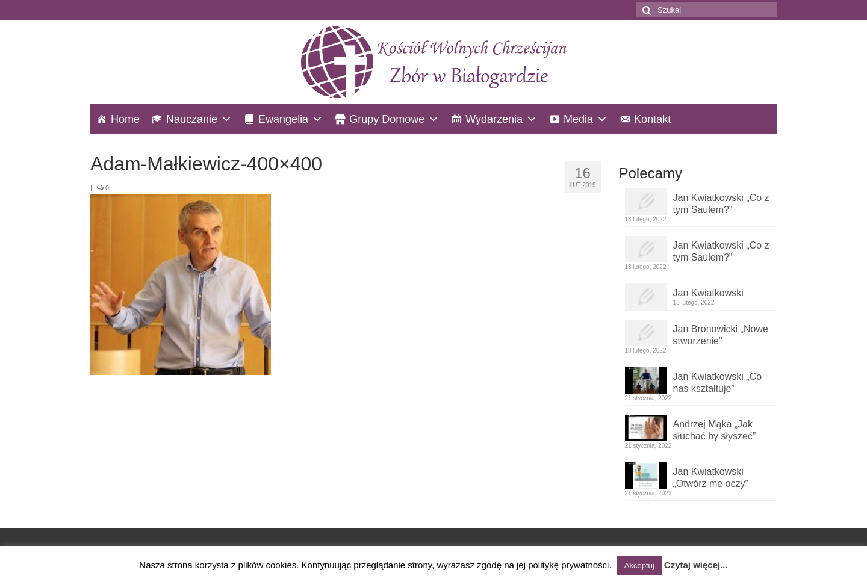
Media (578, 119)
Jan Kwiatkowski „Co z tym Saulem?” (721, 204)
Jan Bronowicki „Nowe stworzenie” (720, 335)
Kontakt (652, 119)
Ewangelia (283, 119)
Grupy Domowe (386, 119)
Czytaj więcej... (696, 565)
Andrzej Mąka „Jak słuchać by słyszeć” (714, 430)
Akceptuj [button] (639, 565)
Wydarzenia (494, 119)
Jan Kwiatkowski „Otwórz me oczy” (710, 477)
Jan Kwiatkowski (708, 293)
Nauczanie (191, 119)
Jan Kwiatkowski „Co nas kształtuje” (717, 382)
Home (125, 119)
